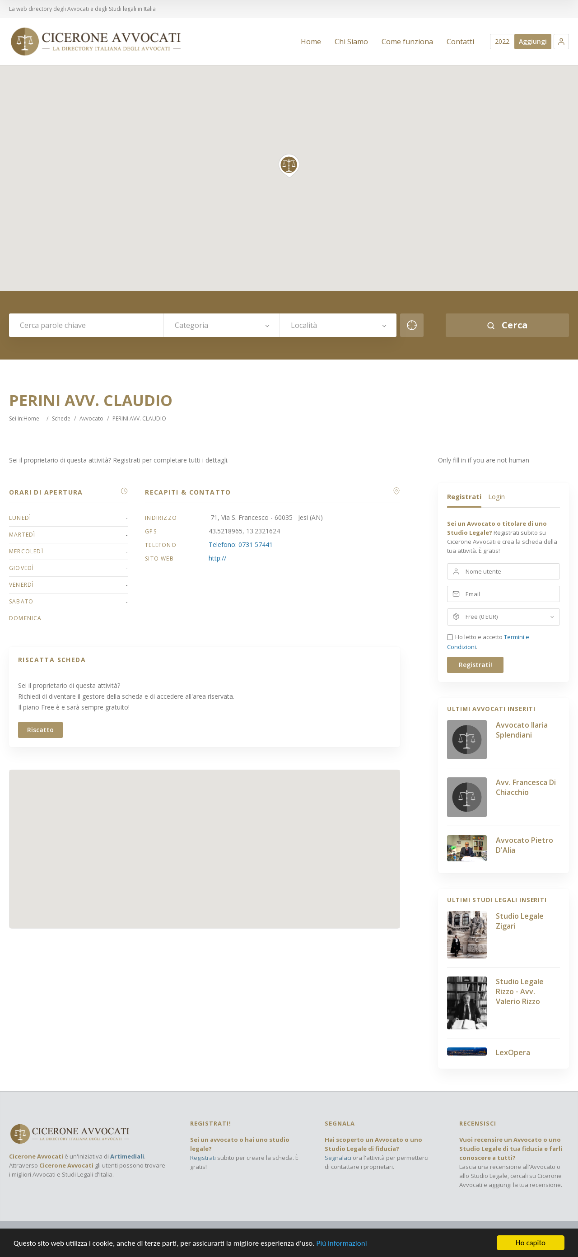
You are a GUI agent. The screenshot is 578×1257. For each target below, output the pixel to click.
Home (31, 418)
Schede (61, 418)
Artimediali (127, 1156)
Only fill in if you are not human (483, 460)
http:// (217, 558)
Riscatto (40, 729)
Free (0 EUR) (482, 616)
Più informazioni (341, 1243)
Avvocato (91, 418)
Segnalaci (338, 1158)
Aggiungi (533, 41)
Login (496, 496)
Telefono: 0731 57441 (241, 544)
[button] (561, 41)
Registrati (464, 496)
